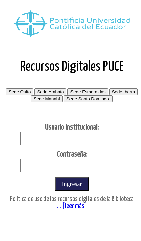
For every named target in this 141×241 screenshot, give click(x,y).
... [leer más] (72, 206)
